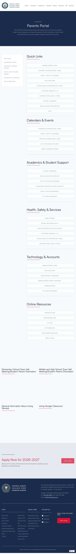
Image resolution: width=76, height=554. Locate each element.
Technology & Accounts (12, 80)
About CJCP (5, 515)
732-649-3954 (47, 495)
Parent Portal (21, 515)
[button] (27, 5)
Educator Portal (22, 520)
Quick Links (7, 61)
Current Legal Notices (23, 533)
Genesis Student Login (33, 518)
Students (48, 5)
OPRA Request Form (23, 531)
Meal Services (21, 528)
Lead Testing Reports (23, 536)
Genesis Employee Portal (34, 520)
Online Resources (9, 84)
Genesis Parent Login (33, 515)
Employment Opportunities (8, 531)
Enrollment (4, 523)
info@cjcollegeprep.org (51, 497)
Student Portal (21, 518)
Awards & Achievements (8, 528)
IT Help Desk (31, 528)
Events (3, 533)
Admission (33, 5)
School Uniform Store (33, 526)
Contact (4, 536)
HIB (66, 5)
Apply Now (63, 520)
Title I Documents (22, 526)
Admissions (4, 518)
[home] (11, 5)
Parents (55, 5)
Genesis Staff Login (33, 523)
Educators (61, 5)
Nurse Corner (21, 539)
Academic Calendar (7, 526)
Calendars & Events (10, 64)
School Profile (5, 520)
